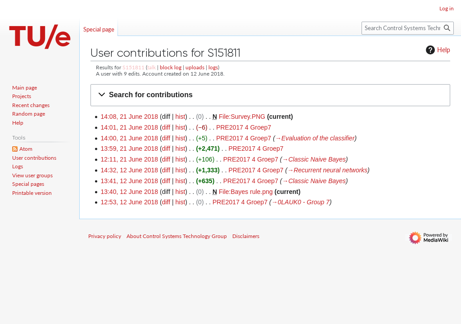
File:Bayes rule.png (246, 191)
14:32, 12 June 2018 (129, 170)
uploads (194, 67)
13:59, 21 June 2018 (129, 148)
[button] (270, 95)
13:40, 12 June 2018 (129, 191)
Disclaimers (245, 236)
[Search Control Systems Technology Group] (408, 28)
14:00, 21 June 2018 (129, 138)
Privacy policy (104, 236)
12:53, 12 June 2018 (129, 202)
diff (166, 127)
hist (180, 116)
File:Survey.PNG (242, 116)
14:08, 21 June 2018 (129, 116)
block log (170, 67)
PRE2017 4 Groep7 (243, 127)
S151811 (133, 67)
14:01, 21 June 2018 (129, 127)
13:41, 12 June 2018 (129, 180)
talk (151, 67)
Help (437, 49)
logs (213, 67)
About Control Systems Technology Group (177, 236)
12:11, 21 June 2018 (129, 159)
